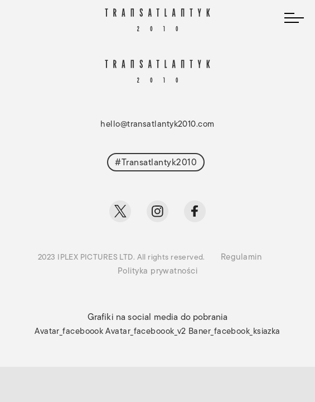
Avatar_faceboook (69, 332)
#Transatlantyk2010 (156, 163)
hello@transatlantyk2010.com (157, 125)
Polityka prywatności (157, 271)
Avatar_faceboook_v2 (145, 332)
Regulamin (241, 257)
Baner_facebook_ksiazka (234, 332)
